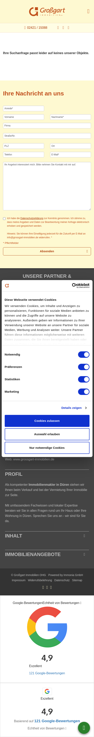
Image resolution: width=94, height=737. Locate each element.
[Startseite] (47, 11)
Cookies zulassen (47, 420)
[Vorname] (23, 117)
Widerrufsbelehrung (40, 580)
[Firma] (47, 125)
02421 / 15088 (37, 27)
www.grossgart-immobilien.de (33, 459)
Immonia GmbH (73, 575)
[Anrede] (23, 108)
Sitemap (77, 580)
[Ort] (70, 146)
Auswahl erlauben (47, 434)
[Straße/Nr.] (47, 136)
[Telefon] (23, 154)
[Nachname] (70, 117)
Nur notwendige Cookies (47, 447)
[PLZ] (23, 146)
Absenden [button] (47, 251)
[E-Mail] (70, 154)
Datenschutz (62, 580)
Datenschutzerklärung (31, 218)
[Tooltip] (80, 603)
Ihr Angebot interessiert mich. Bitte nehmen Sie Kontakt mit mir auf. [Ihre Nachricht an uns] (47, 186)
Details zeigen (71, 407)
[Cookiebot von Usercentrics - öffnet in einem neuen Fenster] (71, 285)
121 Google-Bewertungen (47, 673)
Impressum (18, 580)
